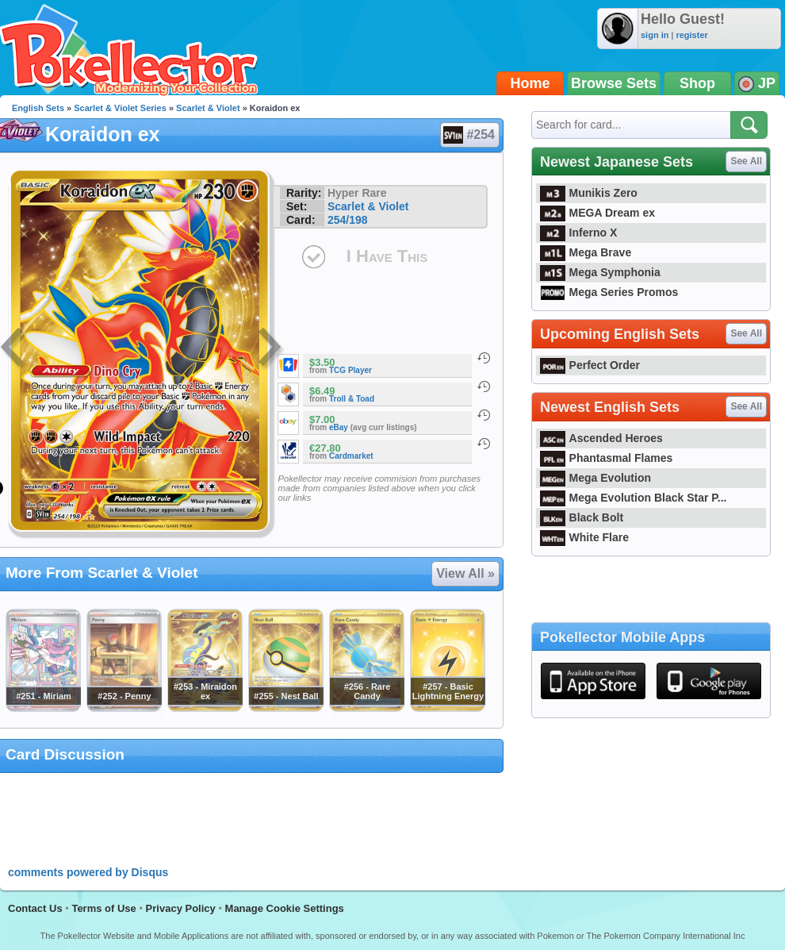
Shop (697, 83)
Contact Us (35, 908)
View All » (465, 573)
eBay (338, 427)
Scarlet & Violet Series (120, 108)
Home (530, 83)
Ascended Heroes (601, 438)
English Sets (38, 108)
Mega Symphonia (600, 272)
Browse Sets (614, 83)
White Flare (584, 537)
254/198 (347, 219)
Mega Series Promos (609, 292)
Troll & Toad (351, 398)
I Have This (387, 256)
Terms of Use (103, 908)
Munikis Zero (589, 193)
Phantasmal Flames (606, 458)
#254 (469, 135)
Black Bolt (581, 517)
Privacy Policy (181, 908)
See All (746, 161)
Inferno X (578, 232)
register (691, 35)
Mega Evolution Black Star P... (633, 497)
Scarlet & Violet (208, 108)
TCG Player (350, 370)
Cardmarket (351, 456)
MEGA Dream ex (597, 212)
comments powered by (88, 872)
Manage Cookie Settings (284, 908)
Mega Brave (585, 252)
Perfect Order (590, 365)
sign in (654, 35)
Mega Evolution (595, 477)
